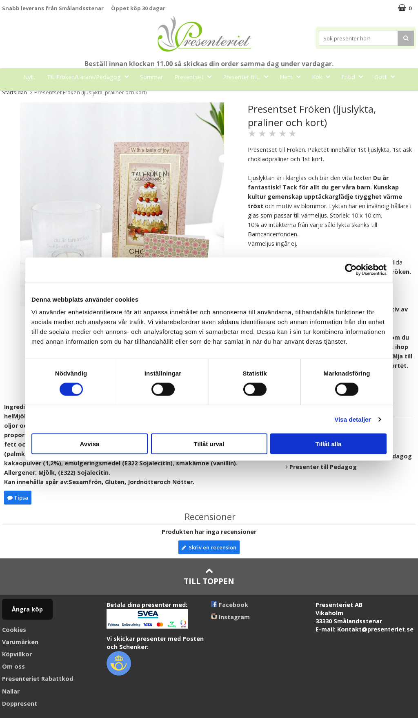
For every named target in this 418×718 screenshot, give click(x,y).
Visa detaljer (352, 419)
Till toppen (209, 577)
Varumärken (20, 642)
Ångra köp (27, 609)
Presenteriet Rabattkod (37, 678)
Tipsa (17, 497)
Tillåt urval (209, 443)
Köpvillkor (17, 654)
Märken (198, 94)
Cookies (14, 630)
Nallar (11, 691)
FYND (228, 95)
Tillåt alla (329, 443)
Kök (323, 76)
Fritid (354, 76)
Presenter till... (248, 76)
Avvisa (90, 443)
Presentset (195, 76)
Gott (387, 76)
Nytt (29, 77)
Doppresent (19, 703)
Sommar (151, 77)
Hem (292, 76)
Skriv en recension (209, 547)
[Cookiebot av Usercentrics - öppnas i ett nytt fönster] (351, 269)
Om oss (13, 666)
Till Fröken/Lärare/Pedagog (90, 76)
